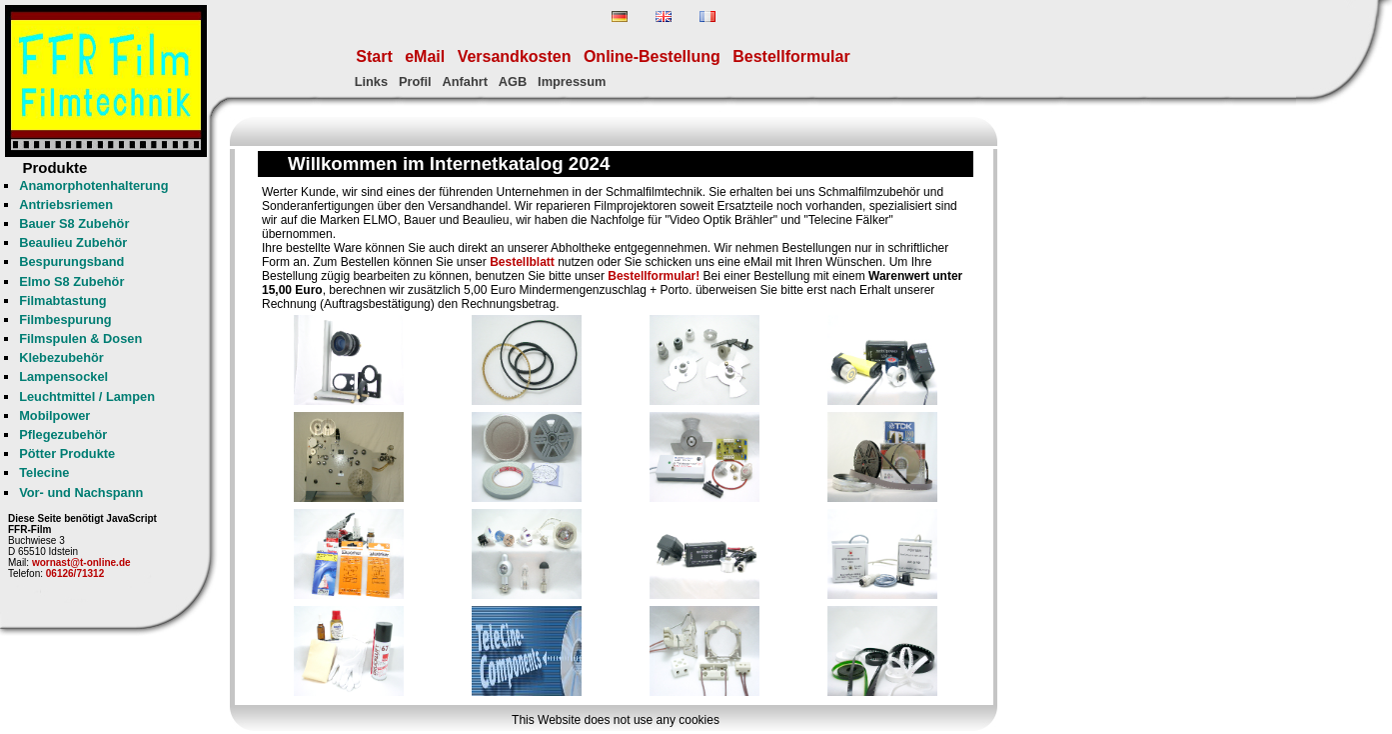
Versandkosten (515, 56)
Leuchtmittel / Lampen (87, 396)
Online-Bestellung (652, 56)
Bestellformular (790, 56)
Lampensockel (63, 376)
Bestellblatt (522, 262)
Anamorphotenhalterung (93, 185)
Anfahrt (465, 81)
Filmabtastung (62, 300)
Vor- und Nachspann (81, 492)
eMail (425, 56)
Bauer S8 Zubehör (74, 223)
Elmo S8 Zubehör (71, 281)
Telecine (44, 472)
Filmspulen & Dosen (80, 338)
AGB (513, 81)
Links (371, 81)
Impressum (572, 81)
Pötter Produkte (67, 453)
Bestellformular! (653, 276)
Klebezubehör (61, 357)
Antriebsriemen (66, 204)
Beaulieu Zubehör (73, 242)
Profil (415, 81)
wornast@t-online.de (81, 562)
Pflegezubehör (63, 434)
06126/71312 (75, 573)
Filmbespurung (65, 319)
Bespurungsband (71, 261)
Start (374, 56)
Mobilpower (54, 415)
